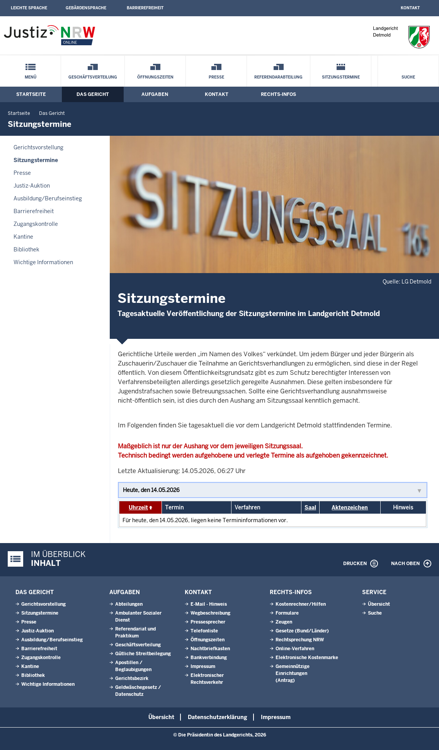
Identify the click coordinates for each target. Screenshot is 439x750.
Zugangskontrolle (36, 223)
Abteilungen (129, 604)
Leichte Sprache (29, 7)
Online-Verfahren (295, 649)
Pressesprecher (208, 622)
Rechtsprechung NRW (300, 640)
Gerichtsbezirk (131, 678)
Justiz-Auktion (32, 185)
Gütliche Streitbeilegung (143, 654)
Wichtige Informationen (43, 262)
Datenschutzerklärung (217, 717)
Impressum (203, 666)
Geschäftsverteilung (92, 77)
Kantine (23, 236)
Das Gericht (93, 94)
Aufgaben (154, 94)
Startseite (31, 94)
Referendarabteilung (278, 77)
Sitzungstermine (341, 77)
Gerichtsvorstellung (38, 147)
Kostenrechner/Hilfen (301, 604)
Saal (310, 507)
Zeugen (284, 622)
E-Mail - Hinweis (209, 604)
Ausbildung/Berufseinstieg (48, 198)
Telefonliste (204, 631)
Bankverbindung (209, 657)
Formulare (287, 613)
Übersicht (379, 604)
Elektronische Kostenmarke (307, 657)
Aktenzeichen (350, 507)
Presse (216, 77)
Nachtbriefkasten (210, 649)
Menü (30, 77)
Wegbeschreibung (210, 613)
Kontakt (410, 7)
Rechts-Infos (278, 94)
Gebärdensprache (86, 7)
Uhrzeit (138, 507)
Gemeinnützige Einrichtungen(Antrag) (293, 673)
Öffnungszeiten (155, 77)
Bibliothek (26, 249)
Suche (408, 77)
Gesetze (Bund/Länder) (302, 631)
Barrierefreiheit (145, 7)
